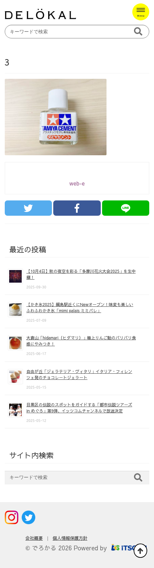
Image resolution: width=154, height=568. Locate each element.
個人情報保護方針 (70, 538)
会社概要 (34, 538)
